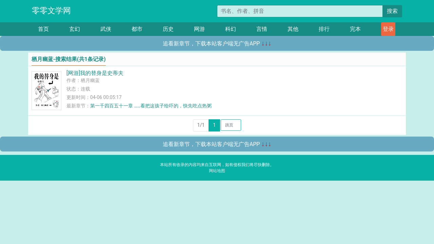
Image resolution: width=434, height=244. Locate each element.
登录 (388, 29)
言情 (261, 29)
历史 (168, 29)
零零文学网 (51, 10)
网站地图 (217, 170)
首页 (43, 29)
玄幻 (74, 29)
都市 (137, 29)
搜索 (392, 11)
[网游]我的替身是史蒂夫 (94, 73)
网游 (199, 29)
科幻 (230, 29)
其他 (293, 29)
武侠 (105, 29)
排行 (324, 29)
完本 (355, 29)
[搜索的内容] (300, 11)
